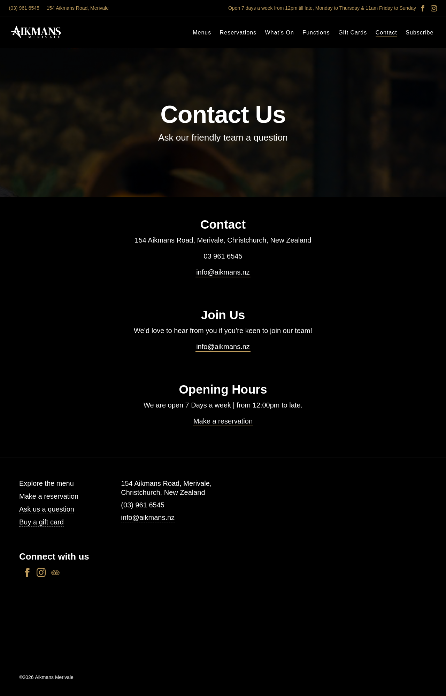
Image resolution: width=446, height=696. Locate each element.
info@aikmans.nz (223, 272)
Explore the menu (46, 483)
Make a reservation (223, 421)
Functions (316, 32)
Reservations (238, 32)
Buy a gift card (41, 522)
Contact (386, 32)
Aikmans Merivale (54, 677)
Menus (202, 32)
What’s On (279, 32)
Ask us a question (46, 509)
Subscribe (419, 32)
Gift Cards (352, 32)
